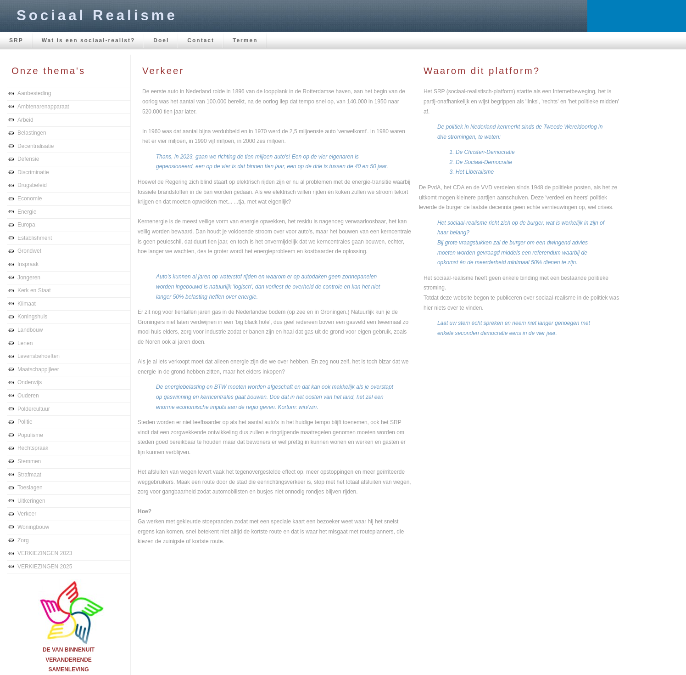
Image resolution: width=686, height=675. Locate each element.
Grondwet (29, 251)
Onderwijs (29, 382)
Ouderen (28, 395)
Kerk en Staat (34, 290)
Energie (26, 212)
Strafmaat (29, 474)
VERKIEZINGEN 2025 (44, 566)
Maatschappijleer (38, 369)
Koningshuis (32, 316)
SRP (16, 40)
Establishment (34, 238)
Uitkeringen (31, 501)
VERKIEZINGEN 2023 (44, 553)
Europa (26, 224)
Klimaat (26, 304)
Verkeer (26, 514)
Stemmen (29, 461)
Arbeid (25, 120)
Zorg (23, 540)
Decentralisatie (35, 146)
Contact (200, 40)
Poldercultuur (33, 409)
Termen (245, 40)
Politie (25, 422)
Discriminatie (33, 172)
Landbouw (30, 330)
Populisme (30, 435)
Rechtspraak (32, 448)
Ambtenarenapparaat (43, 106)
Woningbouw (33, 527)
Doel (161, 40)
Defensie (28, 159)
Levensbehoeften (38, 356)
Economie (29, 198)
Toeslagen (30, 487)
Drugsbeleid (32, 185)
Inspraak (28, 264)
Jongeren (28, 277)
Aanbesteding (34, 93)
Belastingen (31, 133)
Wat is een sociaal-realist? (88, 40)
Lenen (25, 343)
